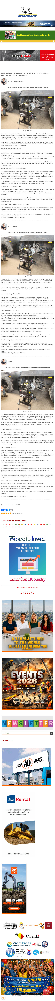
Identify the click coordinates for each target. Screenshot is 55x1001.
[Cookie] (3, 997)
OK (51, 733)
